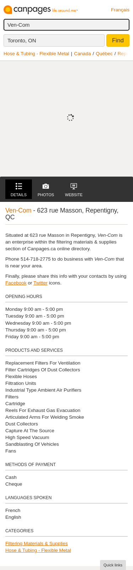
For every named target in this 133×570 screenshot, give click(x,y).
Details (19, 190)
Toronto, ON (21, 40)
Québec (104, 53)
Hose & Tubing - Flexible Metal (36, 53)
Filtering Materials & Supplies (36, 543)
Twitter (40, 283)
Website (74, 190)
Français (120, 9)
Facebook (16, 283)
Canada (82, 53)
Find (118, 40)
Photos (46, 190)
